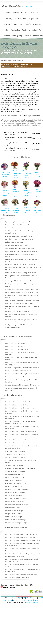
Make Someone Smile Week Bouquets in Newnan (19, 303)
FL (36, 598)
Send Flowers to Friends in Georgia (15, 498)
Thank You (34, 13)
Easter (6, 30)
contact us (7, 66)
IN (11, 600)
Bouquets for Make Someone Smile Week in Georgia (20, 468)
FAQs (27, 6)
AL (12, 598)
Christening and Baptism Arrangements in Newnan (20, 281)
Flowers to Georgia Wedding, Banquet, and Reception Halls (22, 368)
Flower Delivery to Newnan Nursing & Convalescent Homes (22, 374)
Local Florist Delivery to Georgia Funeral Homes (19, 408)
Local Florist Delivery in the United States (17, 577)
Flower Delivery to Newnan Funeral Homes (17, 349)
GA (39, 598)
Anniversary (8, 18)
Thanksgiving (17, 36)
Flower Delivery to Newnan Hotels (15, 346)
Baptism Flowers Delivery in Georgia (16, 523)
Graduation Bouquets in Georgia (15, 492)
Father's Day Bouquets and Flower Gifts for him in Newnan (22, 292)
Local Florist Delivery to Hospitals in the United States (21, 534)
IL (8, 600)
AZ (18, 598)
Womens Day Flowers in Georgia (15, 451)
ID (6, 600)
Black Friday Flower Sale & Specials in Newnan (19, 225)
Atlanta (28, 602)
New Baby (24, 13)
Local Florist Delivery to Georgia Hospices (17, 440)
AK (15, 598)
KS (16, 600)
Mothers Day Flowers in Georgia (14, 477)
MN (38, 600)
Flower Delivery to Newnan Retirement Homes (18, 371)
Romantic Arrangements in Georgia (15, 483)
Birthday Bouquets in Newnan (14, 242)
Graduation (26, 30)
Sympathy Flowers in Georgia (14, 465)
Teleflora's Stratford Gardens (16, 192)
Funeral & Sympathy (30, 18)
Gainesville (35, 602)
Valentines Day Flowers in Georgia (15, 457)
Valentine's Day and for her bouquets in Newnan (19, 248)
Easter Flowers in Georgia (13, 507)
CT (30, 598)
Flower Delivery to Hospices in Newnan (16, 377)
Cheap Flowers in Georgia (13, 514)
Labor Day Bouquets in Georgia (14, 486)
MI (35, 600)
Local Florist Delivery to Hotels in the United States (20, 537)
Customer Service (7, 585)
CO (27, 598)
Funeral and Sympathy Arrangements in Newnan (19, 239)
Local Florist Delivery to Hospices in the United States (21, 574)
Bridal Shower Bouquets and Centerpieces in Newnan (21, 273)
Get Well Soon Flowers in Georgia (15, 495)
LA (22, 600)
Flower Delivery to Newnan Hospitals (16, 343)
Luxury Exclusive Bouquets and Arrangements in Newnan (22, 300)
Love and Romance (10, 24)
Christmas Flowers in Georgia (14, 510)
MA (32, 600)
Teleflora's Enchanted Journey (38, 192)
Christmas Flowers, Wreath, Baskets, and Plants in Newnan (22, 289)
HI (42, 598)
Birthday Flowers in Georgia (13, 517)
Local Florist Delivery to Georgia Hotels (17, 405)
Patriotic (7, 36)
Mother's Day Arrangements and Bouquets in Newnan (21, 251)
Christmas (27, 36)
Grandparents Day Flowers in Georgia (16, 489)
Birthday (16, 13)
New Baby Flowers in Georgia (14, 474)
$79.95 (27, 177)
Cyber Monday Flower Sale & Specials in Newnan (19, 222)
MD (28, 600)
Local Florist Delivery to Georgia (14, 443)
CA (24, 598)
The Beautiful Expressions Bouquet (27, 173)
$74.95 (5, 177)
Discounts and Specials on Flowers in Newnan (18, 236)
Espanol (31, 6)
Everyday (7, 13)
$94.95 (38, 177)
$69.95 (16, 196)
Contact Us (29, 585)
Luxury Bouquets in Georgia (13, 480)
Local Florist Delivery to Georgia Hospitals (17, 402)
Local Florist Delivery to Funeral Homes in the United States (22, 540)
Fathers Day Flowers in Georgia (14, 501)
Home (2, 60)
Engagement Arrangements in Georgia (16, 504)
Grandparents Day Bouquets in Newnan (17, 311)
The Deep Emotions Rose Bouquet (16, 173)
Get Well (17, 18)
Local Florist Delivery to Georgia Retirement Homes (20, 432)
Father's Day (36, 30)
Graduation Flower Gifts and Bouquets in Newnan (20, 264)
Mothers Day (15, 30)
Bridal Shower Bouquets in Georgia (15, 520)
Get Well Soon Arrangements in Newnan (17, 245)
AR (21, 598)
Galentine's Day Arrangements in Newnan (17, 228)
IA (13, 600)
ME (25, 600)
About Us (19, 585)
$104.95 (5, 213)
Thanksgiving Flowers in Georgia (15, 454)
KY (19, 600)
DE (33, 598)
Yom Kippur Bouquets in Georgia (15, 471)
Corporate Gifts (25, 24)
